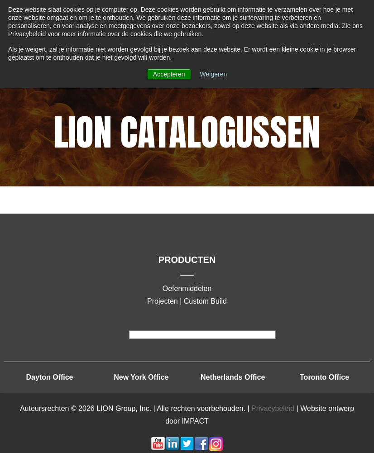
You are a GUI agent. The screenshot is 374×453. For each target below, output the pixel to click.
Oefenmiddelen (187, 288)
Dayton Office (49, 377)
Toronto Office (324, 377)
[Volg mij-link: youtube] (158, 449)
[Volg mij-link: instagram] (216, 449)
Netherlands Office (233, 377)
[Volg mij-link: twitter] (187, 449)
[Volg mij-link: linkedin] (172, 449)
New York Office (141, 377)
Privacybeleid (272, 408)
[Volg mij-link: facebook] (201, 449)
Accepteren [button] (169, 74)
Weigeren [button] (213, 74)
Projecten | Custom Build (187, 301)
